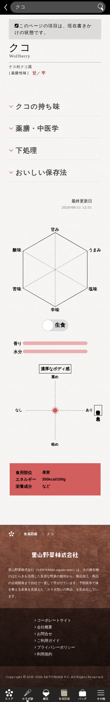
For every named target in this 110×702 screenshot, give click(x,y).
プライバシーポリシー (56, 647)
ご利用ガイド (48, 640)
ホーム (11, 533)
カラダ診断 (27, 698)
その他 (101, 698)
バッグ (82, 698)
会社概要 (44, 627)
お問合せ (44, 634)
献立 (46, 698)
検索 (101, 7)
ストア (9, 698)
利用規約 (44, 654)
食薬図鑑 (64, 698)
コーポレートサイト (54, 620)
